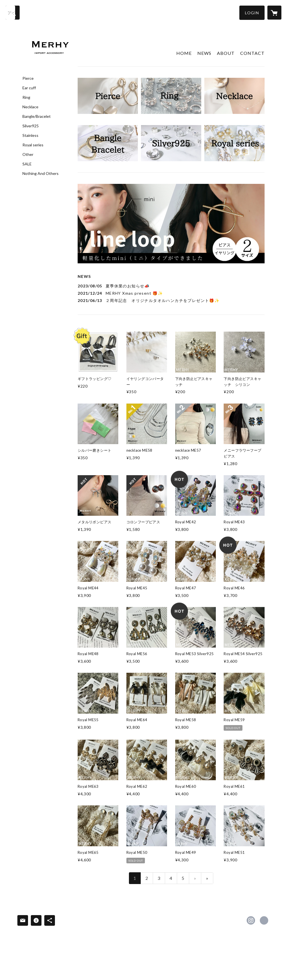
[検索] (13, 13)
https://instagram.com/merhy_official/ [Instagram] (251, 920)
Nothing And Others (40, 173)
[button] (252, 13)
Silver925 (30, 126)
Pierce (28, 78)
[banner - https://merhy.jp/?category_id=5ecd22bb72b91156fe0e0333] (108, 96)
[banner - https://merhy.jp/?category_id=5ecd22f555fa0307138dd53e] (234, 96)
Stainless (30, 135)
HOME (184, 53)
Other (27, 154)
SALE (27, 164)
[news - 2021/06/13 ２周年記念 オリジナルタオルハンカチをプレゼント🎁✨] (171, 300)
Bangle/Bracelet (36, 116)
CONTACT (252, 53)
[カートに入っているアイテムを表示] (274, 13)
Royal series (32, 145)
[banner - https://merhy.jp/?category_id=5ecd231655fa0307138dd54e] (234, 143)
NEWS (204, 53)
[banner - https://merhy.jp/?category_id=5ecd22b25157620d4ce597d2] (171, 96)
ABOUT (226, 53)
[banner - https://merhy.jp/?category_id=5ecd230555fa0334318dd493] (171, 143)
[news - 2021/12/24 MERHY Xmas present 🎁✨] (171, 293)
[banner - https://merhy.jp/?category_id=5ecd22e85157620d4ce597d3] (108, 143)
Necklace (30, 107)
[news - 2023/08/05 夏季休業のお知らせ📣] (171, 286)
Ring (26, 97)
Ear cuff (29, 88)
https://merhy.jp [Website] (264, 920)
